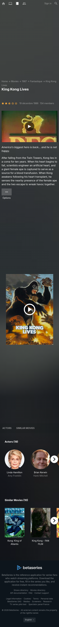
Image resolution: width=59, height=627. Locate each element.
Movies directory (37, 590)
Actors (6, 428)
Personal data (47, 598)
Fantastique (36, 81)
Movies (15, 81)
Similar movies (25, 428)
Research (47, 601)
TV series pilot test (18, 604)
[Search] (56, 3)
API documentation (18, 593)
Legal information (14, 598)
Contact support (41, 593)
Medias (26, 601)
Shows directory (21, 590)
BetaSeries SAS (14, 601)
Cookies (27, 598)
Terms (36, 598)
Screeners (36, 601)
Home (5, 81)
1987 (24, 81)
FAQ (30, 593)
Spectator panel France (38, 604)
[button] (14, 467)
